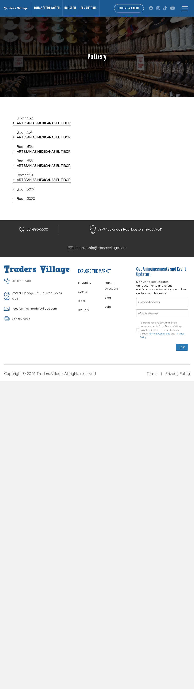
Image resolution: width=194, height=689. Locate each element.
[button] (151, 8)
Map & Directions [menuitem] (112, 285)
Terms (152, 373)
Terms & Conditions (159, 333)
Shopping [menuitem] (84, 282)
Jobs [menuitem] (108, 307)
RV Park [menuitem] (83, 310)
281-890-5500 (37, 229)
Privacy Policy (177, 373)
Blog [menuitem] (108, 297)
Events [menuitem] (82, 292)
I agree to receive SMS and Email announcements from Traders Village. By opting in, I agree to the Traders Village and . (162, 330)
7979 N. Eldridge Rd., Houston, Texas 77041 (130, 229)
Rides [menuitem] (82, 301)
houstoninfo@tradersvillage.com (100, 248)
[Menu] (185, 8)
